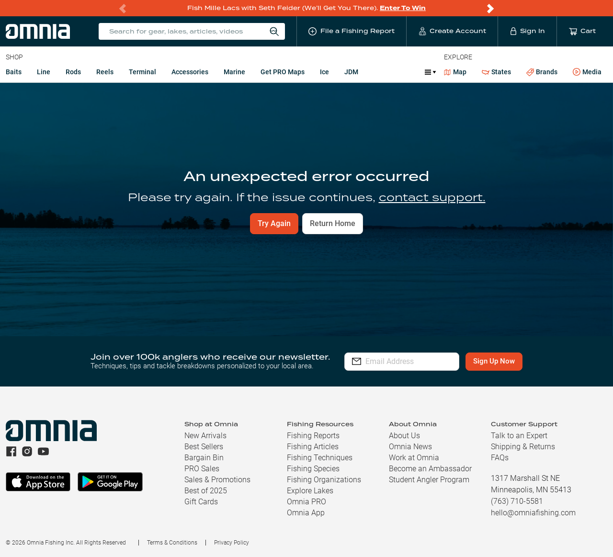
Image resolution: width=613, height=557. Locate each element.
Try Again (274, 223)
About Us (404, 435)
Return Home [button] (332, 223)
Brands (541, 72)
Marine (234, 72)
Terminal (142, 72)
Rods (73, 72)
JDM (351, 72)
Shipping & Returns (523, 446)
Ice (324, 72)
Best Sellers (203, 446)
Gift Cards (201, 501)
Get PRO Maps (283, 72)
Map (455, 72)
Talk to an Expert (519, 435)
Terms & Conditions (172, 542)
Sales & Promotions (217, 479)
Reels (105, 72)
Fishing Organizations (324, 479)
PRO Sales (201, 468)
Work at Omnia (414, 457)
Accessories (189, 72)
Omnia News (410, 446)
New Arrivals (205, 435)
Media (587, 72)
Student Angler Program (429, 479)
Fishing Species (313, 468)
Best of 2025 (205, 490)
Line (43, 72)
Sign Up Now (511, 361)
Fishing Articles (313, 446)
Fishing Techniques (319, 457)
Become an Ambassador (430, 468)
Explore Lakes (310, 490)
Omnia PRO (306, 501)
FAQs (500, 457)
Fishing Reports (313, 435)
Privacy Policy (231, 542)
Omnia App (306, 512)
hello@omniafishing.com (533, 512)
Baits (14, 72)
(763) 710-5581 (517, 501)
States (496, 72)
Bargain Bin (204, 457)
